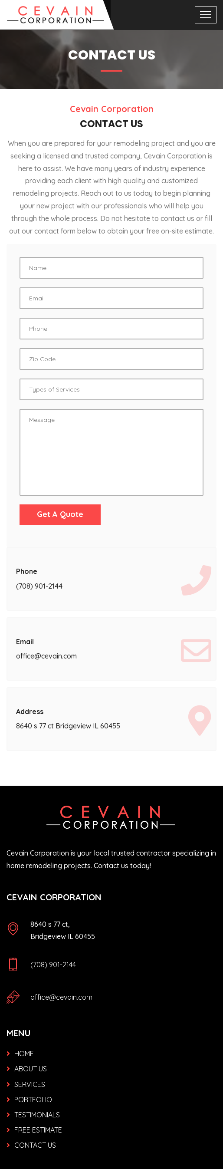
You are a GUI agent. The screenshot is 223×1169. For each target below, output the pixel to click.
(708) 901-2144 (53, 964)
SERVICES (29, 1084)
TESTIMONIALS (37, 1114)
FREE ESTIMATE (38, 1130)
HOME (24, 1053)
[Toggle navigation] (205, 14)
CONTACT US (35, 1145)
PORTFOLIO (33, 1099)
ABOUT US (30, 1068)
